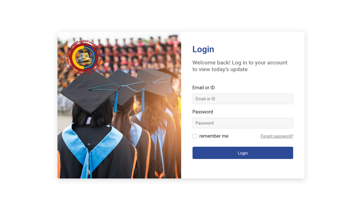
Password (203, 112)
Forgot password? (277, 136)
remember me (214, 136)
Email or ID (204, 87)
